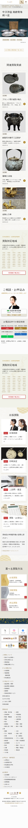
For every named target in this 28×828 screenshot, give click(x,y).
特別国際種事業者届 (10, 788)
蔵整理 (6, 699)
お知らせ (6, 793)
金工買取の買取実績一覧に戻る (14, 50)
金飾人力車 (7, 214)
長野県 (24, 257)
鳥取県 (3, 262)
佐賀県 (3, 266)
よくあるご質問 (6, 710)
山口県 (24, 262)
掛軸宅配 (7, 684)
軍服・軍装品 (19, 756)
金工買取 (13, 39)
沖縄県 (8, 267)
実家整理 (6, 697)
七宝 (17, 740)
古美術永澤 (10, 2)
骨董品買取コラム (9, 673)
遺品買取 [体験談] (9, 695)
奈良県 (19, 261)
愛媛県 (14, 264)
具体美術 (6, 723)
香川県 (8, 264)
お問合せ (6, 769)
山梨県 (19, 257)
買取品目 (5, 718)
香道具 (18, 759)
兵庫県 (14, 261)
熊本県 (14, 266)
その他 (6, 761)
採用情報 (6, 791)
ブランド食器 (19, 747)
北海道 (3, 252)
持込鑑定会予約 (8, 773)
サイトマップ (8, 795)
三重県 (19, 259)
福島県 (8, 254)
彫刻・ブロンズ (20, 754)
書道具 (6, 749)
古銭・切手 (19, 742)
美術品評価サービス (10, 702)
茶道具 (6, 759)
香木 (5, 754)
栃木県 (19, 254)
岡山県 (14, 262)
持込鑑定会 (21, 332)
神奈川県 (19, 255)
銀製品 (6, 733)
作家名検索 (5, 713)
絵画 (17, 721)
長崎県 (8, 266)
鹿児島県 (4, 267)
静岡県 (8, 259)
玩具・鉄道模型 (20, 749)
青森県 (8, 252)
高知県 (19, 264)
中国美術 (18, 723)
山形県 (3, 254)
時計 (5, 730)
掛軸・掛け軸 (8, 721)
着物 (5, 728)
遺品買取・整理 (8, 692)
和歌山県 (24, 261)
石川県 (8, 257)
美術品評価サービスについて (10, 559)
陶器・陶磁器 (8, 725)
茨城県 (14, 254)
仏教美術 (18, 728)
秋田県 (24, 252)
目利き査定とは (8, 668)
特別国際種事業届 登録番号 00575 (14, 812)
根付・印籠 (19, 735)
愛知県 (14, 259)
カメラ (18, 752)
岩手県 (14, 252)
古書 (5, 756)
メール (21, 342)
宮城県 (19, 252)
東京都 (14, 255)
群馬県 (24, 254)
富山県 (3, 257)
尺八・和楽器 (8, 742)
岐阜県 (3, 259)
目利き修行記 (6, 705)
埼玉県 (3, 255)
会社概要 (6, 783)
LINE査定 (7, 776)
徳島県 (3, 264)
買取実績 (6, 671)
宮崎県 (24, 266)
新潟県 (24, 255)
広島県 (19, 262)
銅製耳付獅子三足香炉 (11, 138)
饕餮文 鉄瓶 (7, 176)
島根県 (8, 262)
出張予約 (7, 332)
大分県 (19, 266)
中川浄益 (19, 39)
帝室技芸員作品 (8, 747)
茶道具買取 (6, 39)
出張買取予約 (8, 771)
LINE (7, 344)
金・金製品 (19, 744)
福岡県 (24, 264)
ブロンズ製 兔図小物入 (12, 99)
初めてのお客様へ (9, 666)
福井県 (14, 257)
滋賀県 (24, 259)
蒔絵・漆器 (19, 733)
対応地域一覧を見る (14, 273)
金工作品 (18, 725)
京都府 (3, 261)
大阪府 (8, 261)
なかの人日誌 (6, 707)
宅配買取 (6, 682)
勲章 (17, 730)
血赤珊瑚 (6, 752)
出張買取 (6, 679)
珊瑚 (5, 740)
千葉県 (8, 255)
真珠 (5, 744)
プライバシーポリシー (10, 786)
